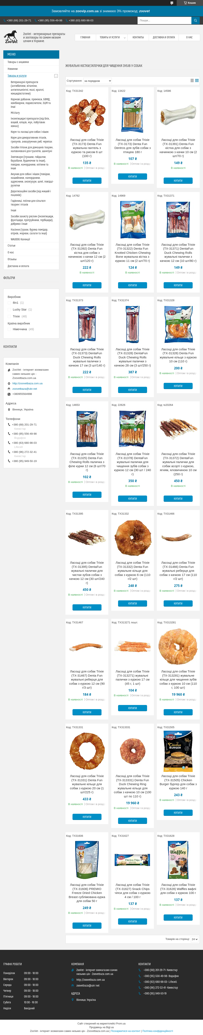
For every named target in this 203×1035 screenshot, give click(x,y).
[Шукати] (195, 20)
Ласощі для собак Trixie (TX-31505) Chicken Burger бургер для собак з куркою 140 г (178, 782)
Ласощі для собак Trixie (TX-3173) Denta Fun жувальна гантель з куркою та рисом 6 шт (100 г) (87, 148)
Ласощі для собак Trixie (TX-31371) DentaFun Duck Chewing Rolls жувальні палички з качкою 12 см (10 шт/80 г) (178, 252)
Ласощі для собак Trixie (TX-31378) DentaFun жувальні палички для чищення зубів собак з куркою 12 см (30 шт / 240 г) (132, 464)
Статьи (11, 245)
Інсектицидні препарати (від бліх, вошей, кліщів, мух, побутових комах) (30, 122)
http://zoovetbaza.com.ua (27, 383)
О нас (189, 37)
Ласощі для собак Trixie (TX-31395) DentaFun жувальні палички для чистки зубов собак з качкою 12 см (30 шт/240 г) (87, 573)
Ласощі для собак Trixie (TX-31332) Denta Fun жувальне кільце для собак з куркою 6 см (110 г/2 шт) (132, 570)
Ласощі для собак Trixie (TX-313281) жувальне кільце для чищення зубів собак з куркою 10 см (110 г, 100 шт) (178, 679)
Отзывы (12, 259)
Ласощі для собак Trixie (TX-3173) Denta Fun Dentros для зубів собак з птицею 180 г (132, 146)
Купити (87, 181)
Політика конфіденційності (157, 1031)
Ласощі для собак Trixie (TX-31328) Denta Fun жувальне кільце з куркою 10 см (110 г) (178, 355)
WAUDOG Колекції (20, 239)
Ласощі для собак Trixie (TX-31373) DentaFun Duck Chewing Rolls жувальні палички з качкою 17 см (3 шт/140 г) (87, 357)
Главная (85, 37)
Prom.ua (121, 1023)
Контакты (138, 37)
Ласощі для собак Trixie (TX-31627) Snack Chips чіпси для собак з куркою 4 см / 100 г (132, 891)
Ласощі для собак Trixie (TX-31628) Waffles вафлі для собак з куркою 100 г (178, 889)
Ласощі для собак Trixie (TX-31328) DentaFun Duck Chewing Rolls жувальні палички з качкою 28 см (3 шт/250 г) (132, 357)
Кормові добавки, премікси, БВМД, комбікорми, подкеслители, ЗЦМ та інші (31, 103)
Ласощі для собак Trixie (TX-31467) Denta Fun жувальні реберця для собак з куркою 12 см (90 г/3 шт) (87, 679)
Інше (13, 210)
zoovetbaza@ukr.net (24, 388)
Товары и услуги (110, 37)
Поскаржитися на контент (125, 1031)
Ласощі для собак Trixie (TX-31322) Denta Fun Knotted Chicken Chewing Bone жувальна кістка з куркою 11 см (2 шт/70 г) (133, 252)
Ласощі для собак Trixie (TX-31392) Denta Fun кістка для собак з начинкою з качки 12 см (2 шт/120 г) (86, 252)
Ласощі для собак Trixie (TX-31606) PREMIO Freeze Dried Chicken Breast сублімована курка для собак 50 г (87, 893)
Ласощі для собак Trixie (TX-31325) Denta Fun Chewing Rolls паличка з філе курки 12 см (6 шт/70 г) (86, 462)
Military (15, 113)
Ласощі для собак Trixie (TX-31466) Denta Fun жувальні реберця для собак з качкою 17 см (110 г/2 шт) (178, 570)
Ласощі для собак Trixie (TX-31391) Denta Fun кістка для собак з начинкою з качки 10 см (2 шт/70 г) (178, 148)
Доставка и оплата (164, 37)
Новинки (13, 69)
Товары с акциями (18, 62)
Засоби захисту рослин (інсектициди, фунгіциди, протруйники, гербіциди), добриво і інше (32, 220)
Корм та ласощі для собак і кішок (29, 132)
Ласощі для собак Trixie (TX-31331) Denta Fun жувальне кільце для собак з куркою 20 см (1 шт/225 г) (87, 784)
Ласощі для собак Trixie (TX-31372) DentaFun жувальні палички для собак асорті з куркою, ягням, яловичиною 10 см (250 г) (178, 464)
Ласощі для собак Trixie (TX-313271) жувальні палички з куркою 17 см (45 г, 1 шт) (132, 677)
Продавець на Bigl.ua (101, 1027)
